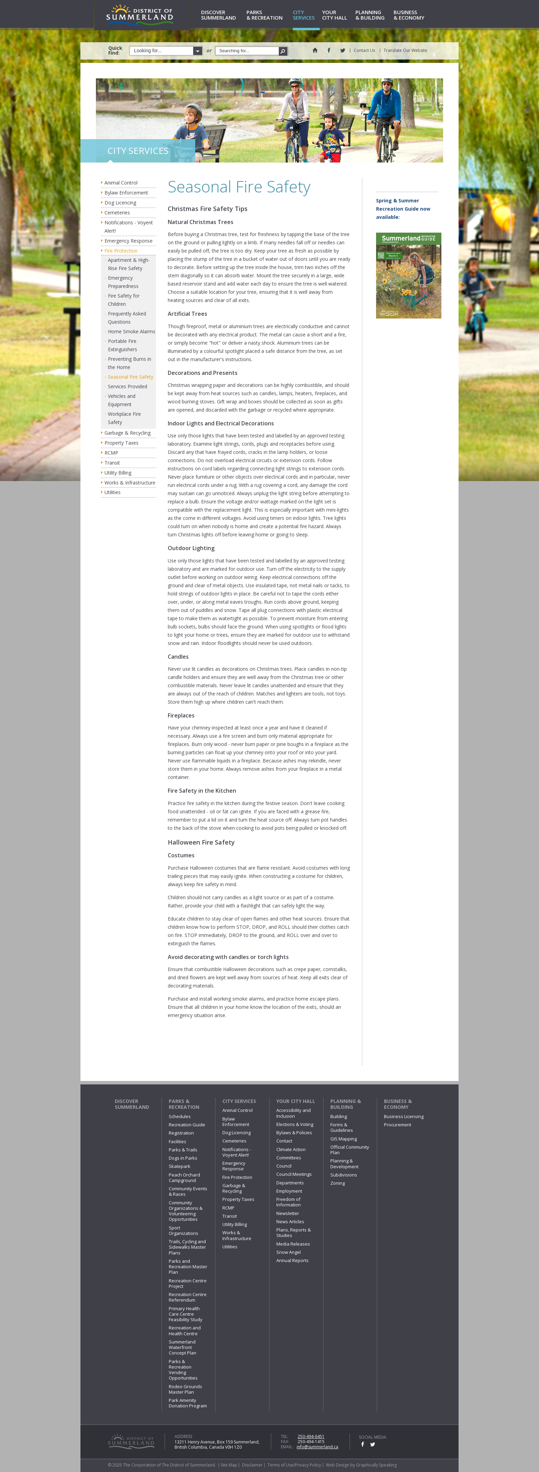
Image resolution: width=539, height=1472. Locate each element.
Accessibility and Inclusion (293, 1113)
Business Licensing (404, 1116)
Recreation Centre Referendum (188, 1297)
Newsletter (287, 1213)
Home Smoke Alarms (131, 331)
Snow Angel (288, 1252)
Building (338, 1116)
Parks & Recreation (184, 1104)
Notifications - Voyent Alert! (128, 226)
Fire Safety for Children (124, 299)
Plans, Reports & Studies (293, 1232)
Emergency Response (128, 240)
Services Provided (127, 386)
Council (284, 1166)
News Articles (290, 1221)
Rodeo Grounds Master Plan (185, 1389)
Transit (112, 462)
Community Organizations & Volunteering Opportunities (185, 1211)
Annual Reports (292, 1260)
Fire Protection (121, 250)
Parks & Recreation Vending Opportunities (183, 1369)
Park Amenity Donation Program (188, 1403)
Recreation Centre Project (188, 1283)
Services (306, 15)
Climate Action (291, 1149)
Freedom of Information (288, 1202)
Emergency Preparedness (123, 282)
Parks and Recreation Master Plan (188, 1266)
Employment (289, 1191)
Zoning (337, 1183)
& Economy (412, 15)
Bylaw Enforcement (126, 192)
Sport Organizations (183, 1230)
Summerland (222, 15)
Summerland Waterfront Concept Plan (182, 1347)
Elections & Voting (294, 1124)
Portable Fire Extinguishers (122, 345)
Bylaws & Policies (294, 1132)
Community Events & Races (188, 1191)
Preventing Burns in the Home (129, 363)
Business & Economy (398, 1104)
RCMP (111, 452)
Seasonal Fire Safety (130, 376)
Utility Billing (117, 472)
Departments (290, 1183)
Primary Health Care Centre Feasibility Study (185, 1314)
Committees (288, 1158)
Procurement (397, 1125)
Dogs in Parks (183, 1158)
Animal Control (121, 182)
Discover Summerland (132, 1104)
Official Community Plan (349, 1150)
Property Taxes (121, 442)
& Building (373, 15)
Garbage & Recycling (127, 433)
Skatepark (179, 1166)
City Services (239, 1101)
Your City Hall (295, 1101)
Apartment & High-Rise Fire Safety (129, 264)
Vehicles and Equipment (121, 400)
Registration (181, 1133)
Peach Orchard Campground (184, 1177)
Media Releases (293, 1244)
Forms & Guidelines (341, 1127)
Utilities (112, 492)
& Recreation (268, 15)
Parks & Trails (183, 1150)
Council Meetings (294, 1174)
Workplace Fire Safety (124, 418)
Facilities (177, 1141)
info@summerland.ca (317, 1447)
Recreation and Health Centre (185, 1330)
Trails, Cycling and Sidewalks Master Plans (187, 1247)
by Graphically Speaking (373, 1465)
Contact (284, 1141)
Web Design (337, 1465)
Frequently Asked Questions (127, 317)
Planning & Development (344, 1163)
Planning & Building (345, 1104)
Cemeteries (117, 212)
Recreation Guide (187, 1125)
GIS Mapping (343, 1139)
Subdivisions (343, 1175)
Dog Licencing (120, 202)
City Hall (337, 15)
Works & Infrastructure (129, 482)
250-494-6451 (311, 1436)
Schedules (180, 1116)
